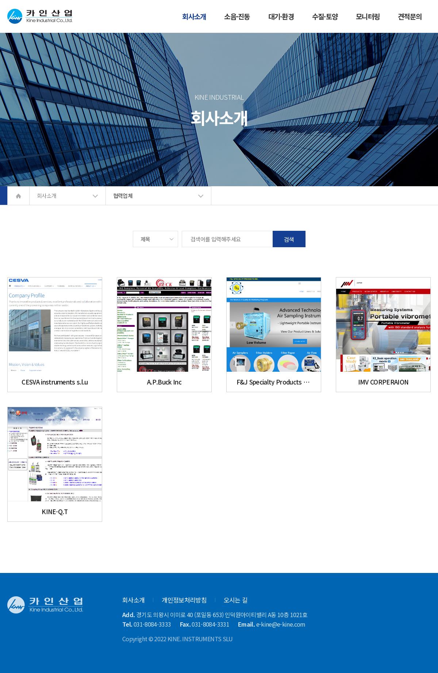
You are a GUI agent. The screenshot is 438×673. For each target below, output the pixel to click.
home (18, 196)
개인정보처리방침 (184, 599)
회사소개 (133, 599)
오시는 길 (236, 599)
